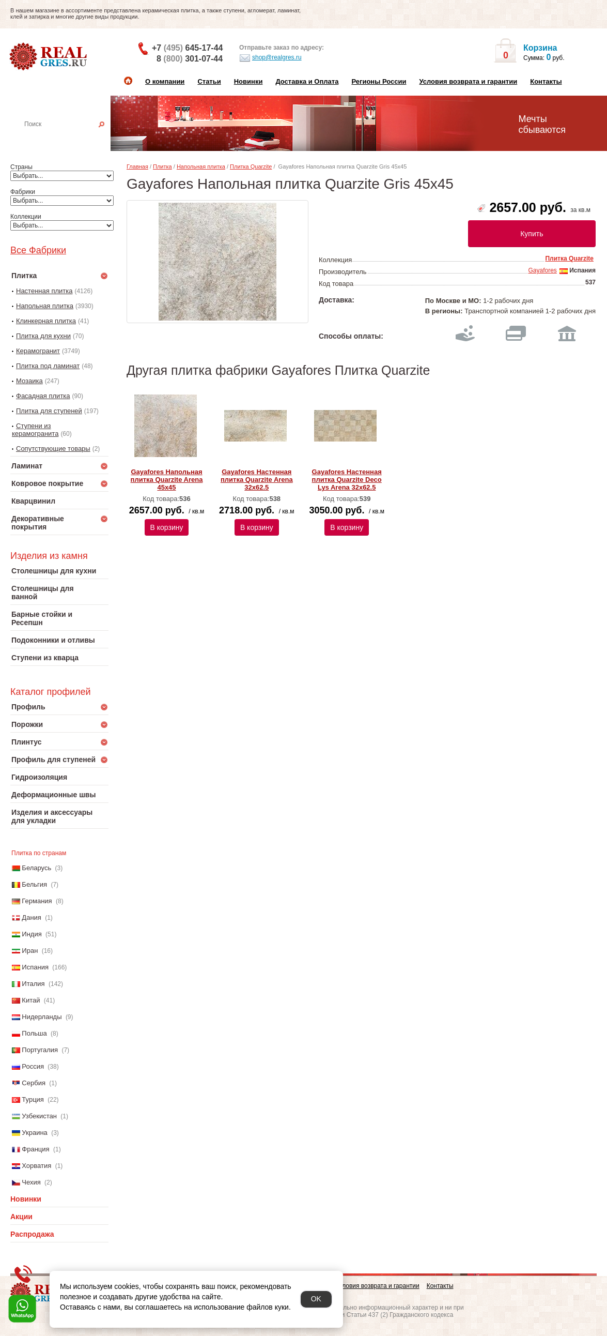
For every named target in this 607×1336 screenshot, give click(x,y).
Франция (35, 1149)
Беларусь (36, 868)
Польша (34, 1033)
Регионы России (378, 81)
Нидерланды (41, 1017)
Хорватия (36, 1166)
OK (316, 1299)
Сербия (33, 1083)
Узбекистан (39, 1116)
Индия (31, 934)
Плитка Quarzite (251, 166)
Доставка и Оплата (306, 81)
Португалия (40, 1050)
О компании (164, 81)
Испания (35, 967)
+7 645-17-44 (187, 47)
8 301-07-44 (190, 58)
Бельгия (34, 884)
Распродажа (32, 1234)
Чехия (31, 1182)
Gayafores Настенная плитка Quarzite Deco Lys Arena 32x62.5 (347, 479)
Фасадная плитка (43, 396)
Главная (137, 166)
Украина (35, 1132)
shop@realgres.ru (270, 58)
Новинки (248, 81)
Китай (31, 1000)
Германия (37, 901)
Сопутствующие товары (53, 448)
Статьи (209, 81)
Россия (33, 1066)
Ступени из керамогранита (35, 429)
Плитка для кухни (43, 336)
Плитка (162, 166)
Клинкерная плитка (46, 321)
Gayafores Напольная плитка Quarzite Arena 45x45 (167, 479)
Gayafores (542, 270)
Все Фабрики (38, 250)
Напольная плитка (44, 306)
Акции (21, 1216)
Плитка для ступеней (49, 411)
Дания (31, 917)
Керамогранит (38, 351)
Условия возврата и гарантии (468, 81)
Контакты (546, 81)
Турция (33, 1099)
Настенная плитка (70, 138)
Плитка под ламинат (48, 366)
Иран (30, 950)
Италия (33, 984)
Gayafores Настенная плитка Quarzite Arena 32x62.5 (257, 479)
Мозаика (29, 381)
